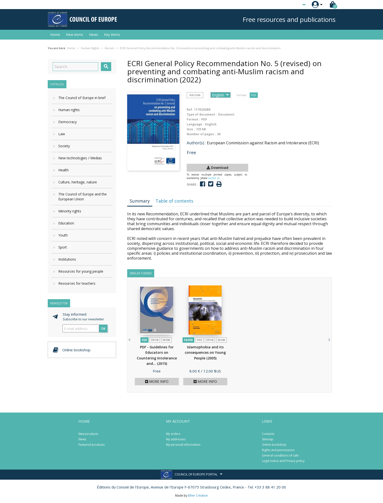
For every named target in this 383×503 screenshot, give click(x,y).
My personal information (183, 445)
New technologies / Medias (80, 158)
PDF (253, 95)
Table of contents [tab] (174, 201)
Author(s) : (196, 142)
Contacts (268, 434)
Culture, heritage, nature (77, 182)
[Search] (75, 66)
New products (88, 434)
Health (63, 170)
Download (217, 167)
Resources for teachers (76, 283)
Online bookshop (274, 445)
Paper (188, 340)
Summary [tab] (140, 201)
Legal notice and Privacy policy (283, 461)
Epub (154, 340)
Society (64, 146)
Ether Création (198, 495)
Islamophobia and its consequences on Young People (205, 352)
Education (66, 223)
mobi (166, 340)
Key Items (112, 34)
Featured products (91, 445)
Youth (63, 235)
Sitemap (267, 439)
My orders (173, 434)
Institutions (67, 259)
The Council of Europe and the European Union (82, 196)
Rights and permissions (278, 450)
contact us (214, 178)
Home (55, 34)
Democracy (67, 121)
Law (61, 134)
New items (74, 34)
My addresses (175, 439)
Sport (62, 247)
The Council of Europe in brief (82, 97)
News (93, 34)
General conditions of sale (280, 455)
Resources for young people (80, 271)
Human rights (69, 109)
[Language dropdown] (295, 5)
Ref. (190, 109)
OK (103, 328)
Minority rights (69, 211)
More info (157, 381)
